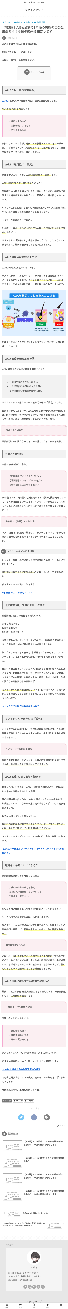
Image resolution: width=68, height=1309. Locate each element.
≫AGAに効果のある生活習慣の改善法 (21, 1069)
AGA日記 (7, 1101)
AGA (5, 101)
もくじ (34, 72)
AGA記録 (29, 1101)
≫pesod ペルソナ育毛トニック (17, 593)
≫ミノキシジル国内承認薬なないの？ (20, 706)
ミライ (34, 1267)
